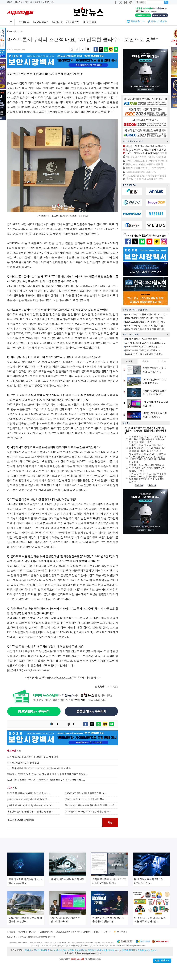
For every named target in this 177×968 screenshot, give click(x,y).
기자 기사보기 (106, 686)
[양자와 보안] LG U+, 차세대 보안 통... (143, 354)
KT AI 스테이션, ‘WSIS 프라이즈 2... (142, 339)
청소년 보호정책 (63, 932)
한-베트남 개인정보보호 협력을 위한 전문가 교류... (91, 805)
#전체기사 (24, 22)
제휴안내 (97, 932)
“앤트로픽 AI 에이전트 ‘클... (145, 325)
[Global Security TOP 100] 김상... (141, 172)
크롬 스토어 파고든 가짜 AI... (145, 329)
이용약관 (32, 932)
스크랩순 (161, 361)
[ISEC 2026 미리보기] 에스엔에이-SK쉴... (28, 799)
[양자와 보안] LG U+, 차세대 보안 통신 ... (86, 799)
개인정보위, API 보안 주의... (145, 318)
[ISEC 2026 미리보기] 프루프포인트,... (143, 346)
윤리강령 (76, 932)
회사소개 (11, 932)
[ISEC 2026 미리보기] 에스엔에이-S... (143, 350)
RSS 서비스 (120, 932)
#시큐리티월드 (41, 22)
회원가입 (18, 2)
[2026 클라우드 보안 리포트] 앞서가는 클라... (88, 811)
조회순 (129, 361)
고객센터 (87, 932)
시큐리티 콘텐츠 (159, 21)
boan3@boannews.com (35, 670)
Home (9, 31)
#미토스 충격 (89, 22)
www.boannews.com (61, 677)
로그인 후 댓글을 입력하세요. (54, 822)
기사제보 (28, 2)
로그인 (9, 2)
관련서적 (107, 932)
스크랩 (37, 2)
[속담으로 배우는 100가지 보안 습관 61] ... (28, 793)
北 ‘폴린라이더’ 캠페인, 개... (145, 322)
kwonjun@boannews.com (89, 953)
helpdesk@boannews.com (135, 946)
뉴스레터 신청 (48, 2)
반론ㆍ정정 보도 (162, 961)
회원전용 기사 (138, 21)
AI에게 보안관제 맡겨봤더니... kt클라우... (145, 343)
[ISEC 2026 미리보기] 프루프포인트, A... (85, 793)
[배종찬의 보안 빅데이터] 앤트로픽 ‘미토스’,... (30, 805)
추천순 (145, 361)
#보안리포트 (72, 22)
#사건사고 (57, 22)
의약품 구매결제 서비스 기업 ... (146, 314)
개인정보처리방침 (45, 932)
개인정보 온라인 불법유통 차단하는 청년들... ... (31, 811)
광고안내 (21, 932)
